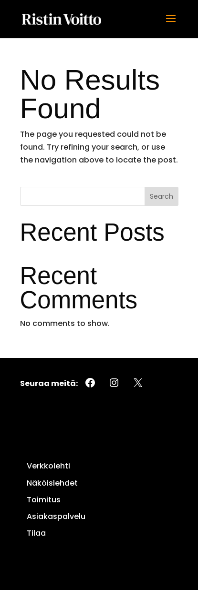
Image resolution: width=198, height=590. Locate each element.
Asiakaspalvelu (56, 516)
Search (161, 196)
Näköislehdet (52, 483)
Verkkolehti (48, 465)
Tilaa (36, 533)
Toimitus (44, 499)
